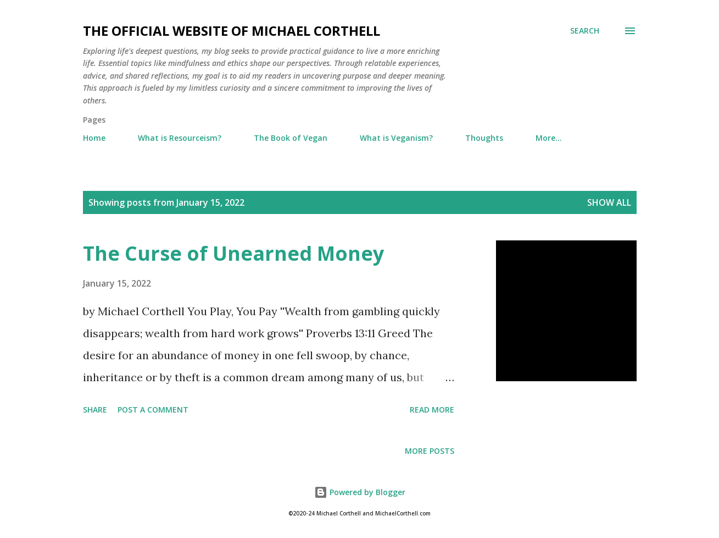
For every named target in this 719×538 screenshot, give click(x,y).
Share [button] (95, 409)
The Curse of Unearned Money (233, 253)
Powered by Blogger (359, 492)
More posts (429, 451)
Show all (609, 202)
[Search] (584, 30)
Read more (432, 409)
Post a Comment (153, 409)
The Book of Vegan (290, 138)
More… (549, 138)
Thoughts (484, 138)
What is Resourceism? (179, 138)
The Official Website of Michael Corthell (231, 30)
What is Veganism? (396, 138)
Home (94, 138)
